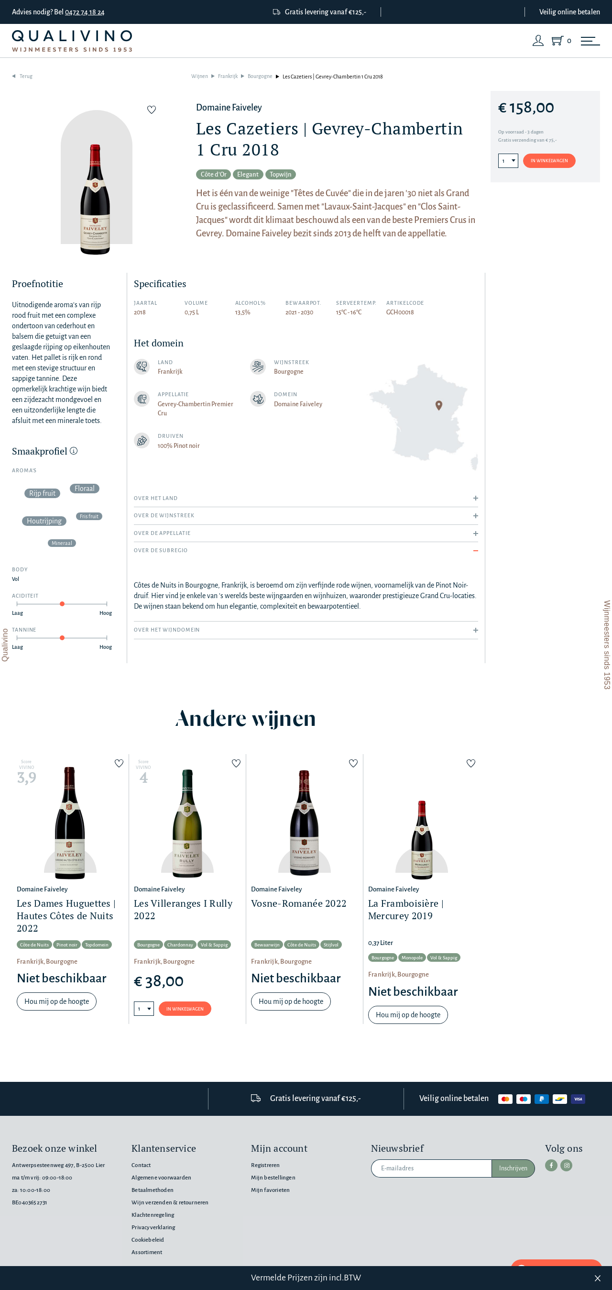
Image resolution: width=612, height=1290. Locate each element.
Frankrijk (228, 76)
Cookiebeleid (147, 1240)
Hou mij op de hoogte (56, 1002)
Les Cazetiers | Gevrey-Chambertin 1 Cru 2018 (333, 76)
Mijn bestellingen (273, 1178)
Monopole (412, 958)
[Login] (538, 40)
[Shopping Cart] (559, 40)
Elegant (256, 175)
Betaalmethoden (152, 1190)
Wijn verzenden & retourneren (169, 1203)
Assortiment (146, 1252)
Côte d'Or (216, 175)
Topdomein (97, 945)
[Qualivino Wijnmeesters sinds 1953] (72, 41)
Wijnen (199, 76)
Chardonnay (180, 945)
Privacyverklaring (153, 1227)
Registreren (265, 1165)
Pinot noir (66, 945)
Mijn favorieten (270, 1190)
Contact (141, 1165)
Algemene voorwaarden (161, 1178)
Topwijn (293, 175)
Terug (26, 76)
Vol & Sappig (214, 945)
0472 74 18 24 (85, 12)
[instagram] (563, 1164)
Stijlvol (331, 945)
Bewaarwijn (267, 945)
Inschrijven (513, 1168)
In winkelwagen (549, 160)
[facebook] (550, 1164)
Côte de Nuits (34, 945)
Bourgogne (260, 76)
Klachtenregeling (152, 1215)
